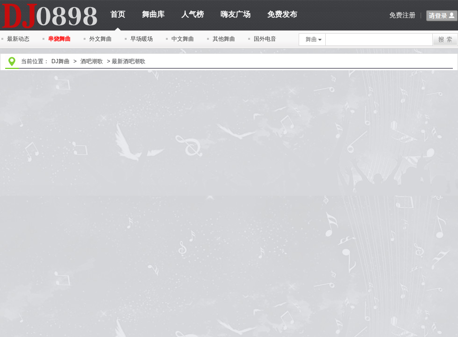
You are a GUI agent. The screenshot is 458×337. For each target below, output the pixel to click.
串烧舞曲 (59, 39)
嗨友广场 (235, 14)
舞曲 (314, 39)
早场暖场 (141, 39)
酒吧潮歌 (91, 61)
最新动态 (18, 39)
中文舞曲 (183, 39)
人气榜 (192, 14)
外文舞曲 (100, 39)
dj (49, 3)
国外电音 (265, 39)
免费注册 (402, 15)
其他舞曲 (224, 39)
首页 (117, 17)
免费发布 (282, 14)
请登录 (442, 16)
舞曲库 (153, 14)
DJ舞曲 (60, 61)
